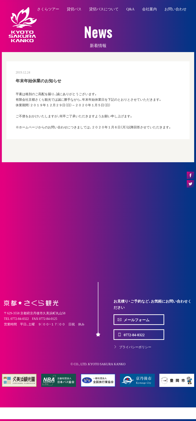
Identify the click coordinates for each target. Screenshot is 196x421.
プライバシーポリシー (132, 346)
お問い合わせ (175, 9)
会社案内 (149, 9)
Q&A (130, 9)
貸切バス (74, 9)
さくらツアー (48, 9)
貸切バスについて (104, 9)
